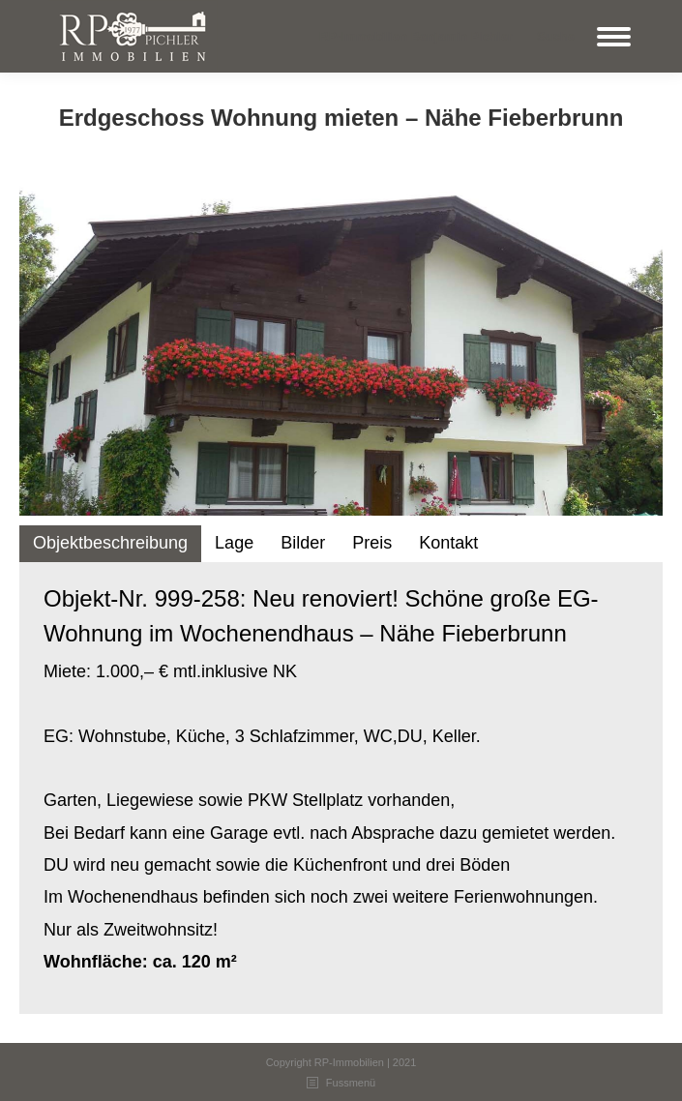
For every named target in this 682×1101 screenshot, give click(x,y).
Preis (372, 542)
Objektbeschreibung (110, 542)
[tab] (110, 543)
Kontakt (448, 542)
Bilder (303, 542)
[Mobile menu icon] (614, 36)
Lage (234, 542)
